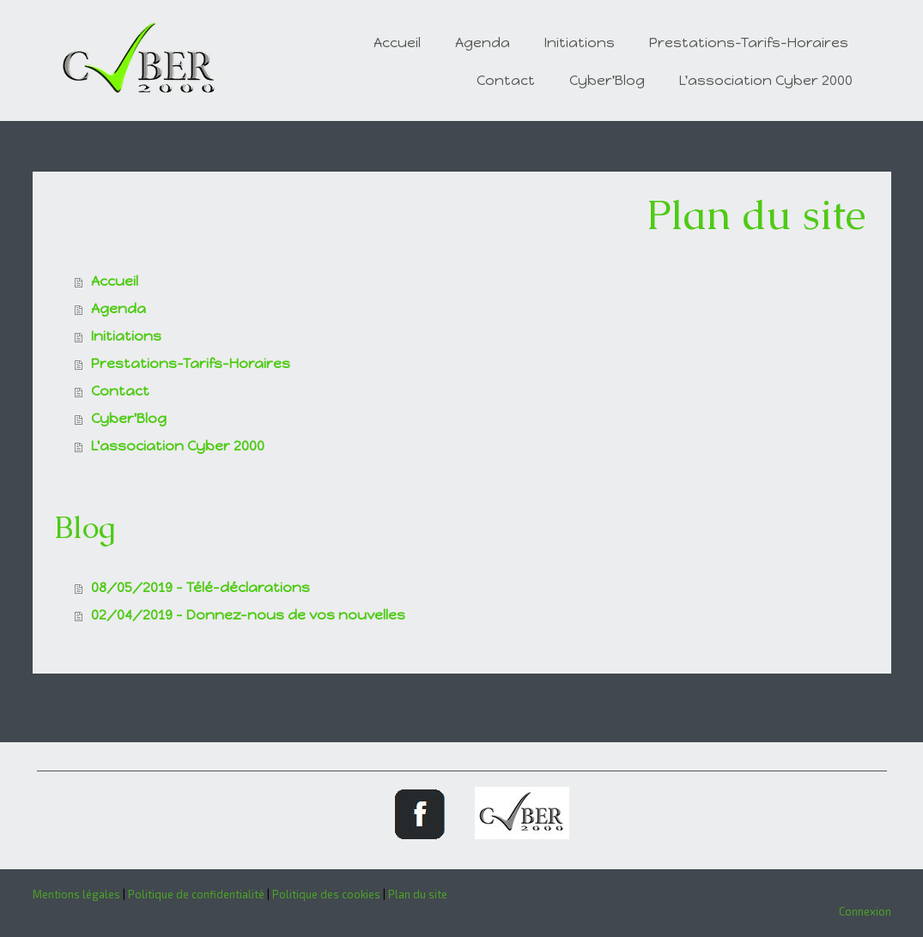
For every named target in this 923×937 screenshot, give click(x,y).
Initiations (579, 42)
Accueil (397, 42)
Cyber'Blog (607, 80)
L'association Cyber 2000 (766, 80)
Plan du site (417, 894)
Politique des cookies (326, 894)
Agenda (482, 42)
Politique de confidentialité (196, 894)
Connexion (865, 911)
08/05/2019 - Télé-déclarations (200, 587)
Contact (506, 80)
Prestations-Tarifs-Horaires (748, 42)
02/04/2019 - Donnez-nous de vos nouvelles (248, 615)
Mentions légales (76, 894)
